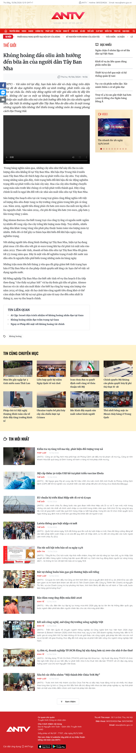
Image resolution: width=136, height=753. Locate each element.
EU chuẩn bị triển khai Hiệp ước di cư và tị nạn (64, 497)
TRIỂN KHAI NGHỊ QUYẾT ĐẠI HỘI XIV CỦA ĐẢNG (39, 37)
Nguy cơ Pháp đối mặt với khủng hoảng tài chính (38, 324)
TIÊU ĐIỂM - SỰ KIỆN (116, 37)
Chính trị (39, 30)
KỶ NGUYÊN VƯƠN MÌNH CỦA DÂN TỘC (84, 37)
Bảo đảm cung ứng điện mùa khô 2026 (59, 597)
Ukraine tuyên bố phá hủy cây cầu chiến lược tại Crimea (51, 414)
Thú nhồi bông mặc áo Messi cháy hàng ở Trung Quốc (117, 414)
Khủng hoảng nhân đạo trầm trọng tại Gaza (35, 319)
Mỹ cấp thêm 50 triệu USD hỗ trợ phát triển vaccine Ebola (70, 473)
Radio (30, 30)
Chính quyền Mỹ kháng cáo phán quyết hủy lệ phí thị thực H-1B (118, 383)
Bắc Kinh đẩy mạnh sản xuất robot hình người (83, 412)
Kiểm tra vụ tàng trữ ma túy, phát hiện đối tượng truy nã (70, 449)
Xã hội (82, 30)
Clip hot (99, 30)
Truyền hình (14, 30)
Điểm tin (108, 30)
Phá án (58, 30)
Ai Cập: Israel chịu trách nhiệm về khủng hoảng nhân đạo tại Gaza (47, 315)
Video (24, 30)
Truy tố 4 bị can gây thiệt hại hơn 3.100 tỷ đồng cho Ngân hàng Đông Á (113, 98)
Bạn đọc (126, 30)
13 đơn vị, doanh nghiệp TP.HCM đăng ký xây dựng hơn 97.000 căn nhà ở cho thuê (85, 650)
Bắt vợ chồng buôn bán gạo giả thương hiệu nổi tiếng (68, 572)
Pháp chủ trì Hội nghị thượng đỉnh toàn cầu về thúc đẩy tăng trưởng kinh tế (17, 415)
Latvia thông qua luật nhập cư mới (57, 523)
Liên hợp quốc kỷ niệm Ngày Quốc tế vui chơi (49, 381)
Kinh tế (66, 30)
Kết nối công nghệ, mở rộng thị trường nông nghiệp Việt (70, 622)
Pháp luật (49, 30)
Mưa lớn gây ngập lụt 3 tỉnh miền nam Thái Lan (16, 381)
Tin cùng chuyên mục (20, 353)
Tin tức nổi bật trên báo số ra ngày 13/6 (60, 547)
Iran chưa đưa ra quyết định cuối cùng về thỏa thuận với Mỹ (82, 383)
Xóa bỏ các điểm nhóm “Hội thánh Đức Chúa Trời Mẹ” (68, 674)
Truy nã (117, 30)
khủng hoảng (15, 336)
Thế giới (90, 30)
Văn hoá (74, 30)
